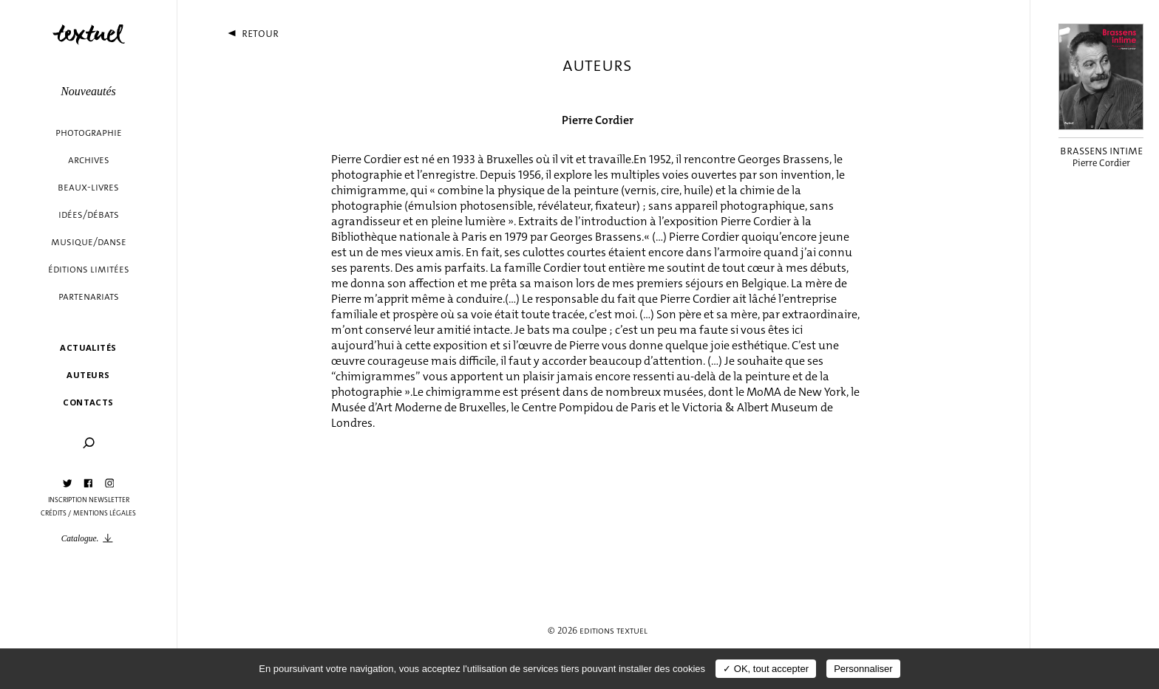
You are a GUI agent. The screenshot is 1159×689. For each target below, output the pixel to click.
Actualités (88, 347)
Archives (88, 160)
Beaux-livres (88, 187)
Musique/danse (88, 242)
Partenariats (88, 296)
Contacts (88, 402)
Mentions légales (104, 513)
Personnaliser (863, 668)
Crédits (54, 513)
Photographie (88, 133)
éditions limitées (88, 269)
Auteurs (88, 374)
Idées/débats (88, 215)
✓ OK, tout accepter (766, 668)
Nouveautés (88, 91)
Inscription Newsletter (88, 500)
